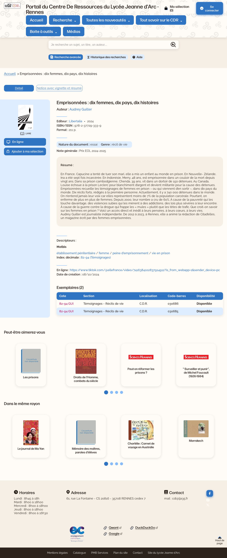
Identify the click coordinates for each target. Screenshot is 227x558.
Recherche (62, 19)
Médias (73, 31)
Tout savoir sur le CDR (159, 19)
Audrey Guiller (80, 109)
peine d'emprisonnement (130, 253)
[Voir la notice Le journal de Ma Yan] (31, 448)
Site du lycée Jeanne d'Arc (164, 552)
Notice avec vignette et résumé (59, 88)
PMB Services (99, 552)
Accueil (36, 19)
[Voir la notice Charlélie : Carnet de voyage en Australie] (141, 445)
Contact (137, 552)
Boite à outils (41, 31)
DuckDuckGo (145, 528)
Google (114, 534)
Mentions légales (57, 552)
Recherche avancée (67, 57)
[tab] (105, 392)
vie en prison (161, 253)
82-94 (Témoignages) (96, 257)
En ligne (18, 142)
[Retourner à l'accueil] (12, 6)
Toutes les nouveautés (106, 19)
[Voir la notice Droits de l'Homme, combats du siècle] (86, 378)
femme (104, 253)
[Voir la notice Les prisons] (31, 377)
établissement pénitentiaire (76, 253)
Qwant (114, 528)
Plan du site (120, 552)
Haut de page (219, 540)
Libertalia (75, 121)
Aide (139, 57)
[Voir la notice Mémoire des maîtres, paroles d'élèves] (86, 450)
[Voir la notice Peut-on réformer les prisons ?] (141, 370)
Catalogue (79, 552)
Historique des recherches (108, 57)
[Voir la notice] (196, 372)
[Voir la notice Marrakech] (196, 440)
